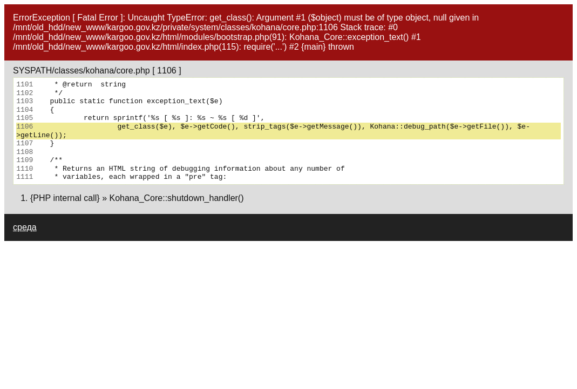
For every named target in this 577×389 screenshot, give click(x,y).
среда (25, 227)
